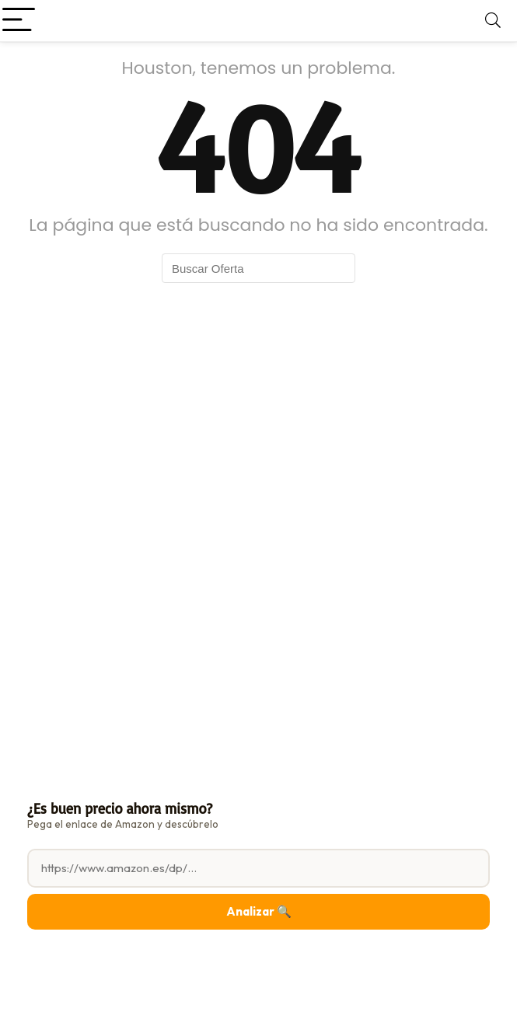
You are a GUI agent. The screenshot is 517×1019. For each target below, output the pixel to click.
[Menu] (18, 20)
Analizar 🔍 (259, 911)
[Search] (493, 20)
